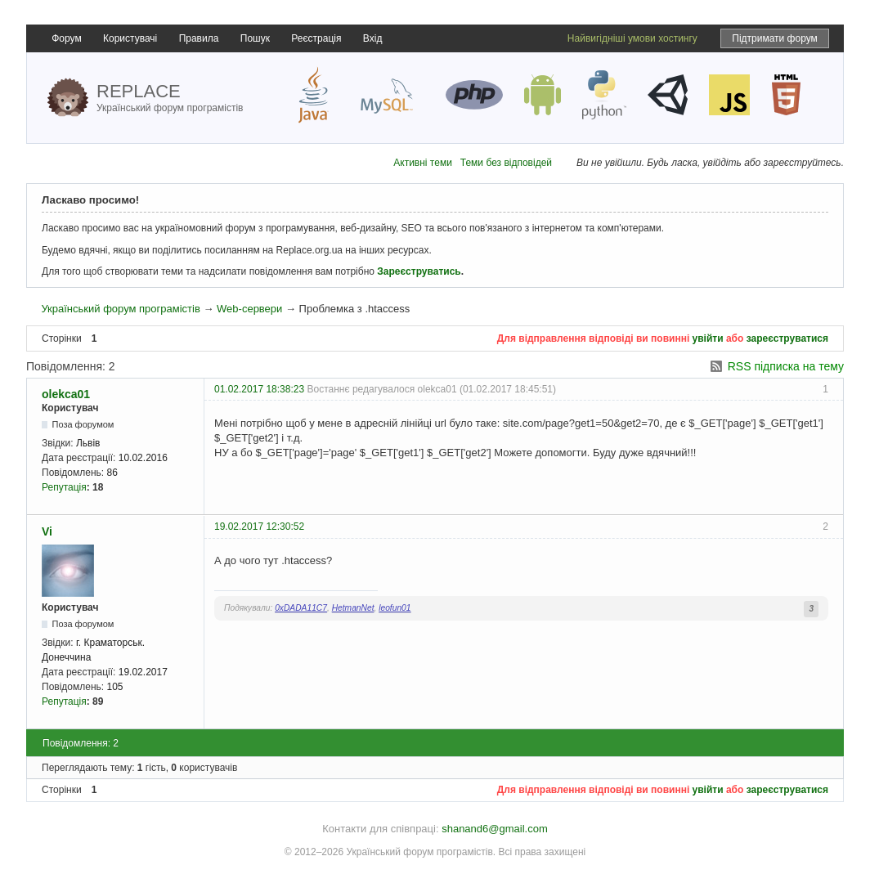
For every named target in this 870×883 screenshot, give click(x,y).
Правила (199, 38)
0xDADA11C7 (301, 607)
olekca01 (66, 394)
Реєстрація (316, 38)
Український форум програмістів (120, 309)
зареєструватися (787, 338)
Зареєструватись (418, 271)
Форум (66, 38)
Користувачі (130, 38)
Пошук (255, 38)
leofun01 (394, 607)
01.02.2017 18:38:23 (259, 389)
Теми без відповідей (506, 162)
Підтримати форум (775, 38)
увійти (708, 338)
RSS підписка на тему (786, 366)
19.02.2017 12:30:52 (259, 526)
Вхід (373, 38)
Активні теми (422, 162)
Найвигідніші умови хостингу (632, 38)
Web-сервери (249, 309)
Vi (47, 531)
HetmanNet (353, 607)
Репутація (64, 487)
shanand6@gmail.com (495, 828)
